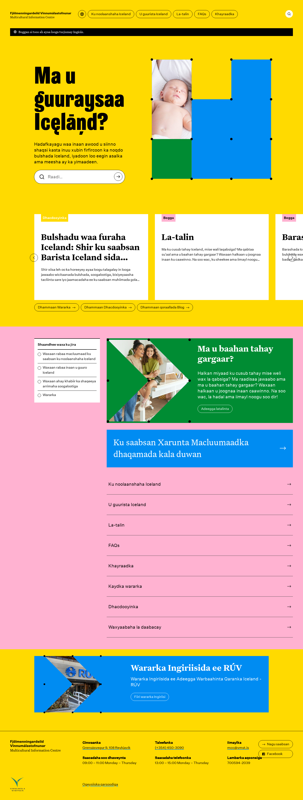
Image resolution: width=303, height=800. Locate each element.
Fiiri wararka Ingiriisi (149, 697)
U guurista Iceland (154, 14)
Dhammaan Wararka (57, 307)
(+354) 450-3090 (169, 748)
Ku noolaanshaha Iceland (111, 14)
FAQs (202, 14)
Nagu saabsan (275, 744)
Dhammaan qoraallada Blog (165, 307)
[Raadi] (289, 14)
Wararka (49, 395)
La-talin (183, 14)
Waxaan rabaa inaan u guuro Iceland (65, 370)
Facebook (272, 754)
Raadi (119, 178)
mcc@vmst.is (238, 748)
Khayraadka (224, 14)
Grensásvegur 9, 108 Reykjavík (106, 748)
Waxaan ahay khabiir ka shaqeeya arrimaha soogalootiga (69, 383)
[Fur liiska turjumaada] (82, 14)
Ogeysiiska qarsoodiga (100, 784)
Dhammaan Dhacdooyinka (108, 307)
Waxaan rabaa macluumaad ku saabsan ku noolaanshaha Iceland (69, 356)
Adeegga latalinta (215, 409)
